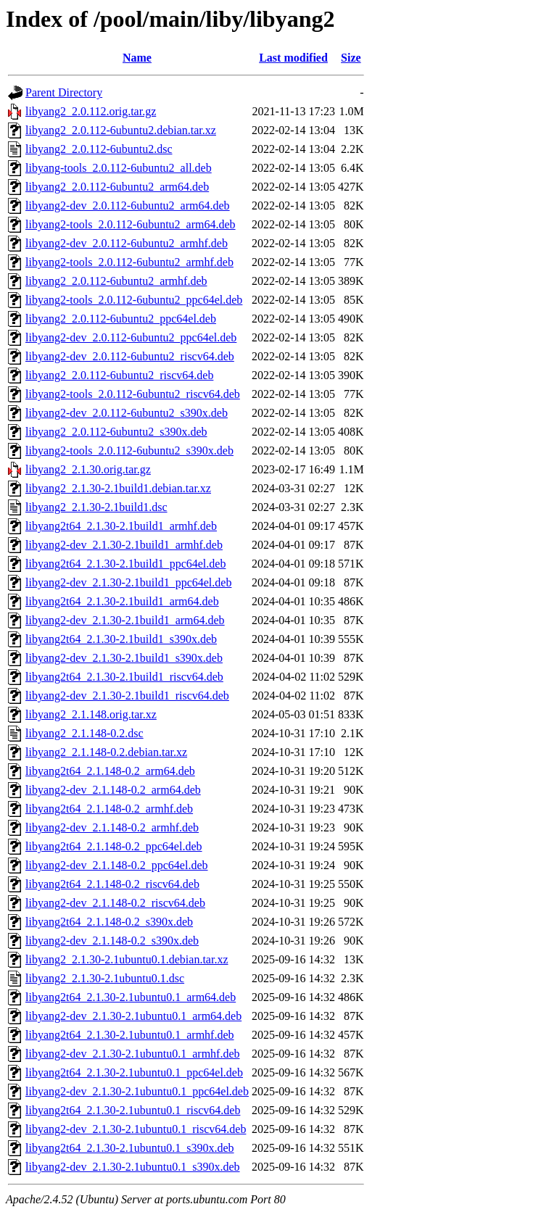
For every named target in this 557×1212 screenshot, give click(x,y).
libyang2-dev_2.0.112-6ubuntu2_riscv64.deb (129, 356)
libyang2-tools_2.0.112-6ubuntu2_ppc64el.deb (133, 300)
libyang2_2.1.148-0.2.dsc (84, 733)
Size (351, 57)
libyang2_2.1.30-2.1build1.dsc (96, 507)
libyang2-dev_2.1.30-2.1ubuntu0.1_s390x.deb (132, 1167)
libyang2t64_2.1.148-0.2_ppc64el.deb (113, 846)
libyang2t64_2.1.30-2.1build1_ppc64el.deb (125, 563)
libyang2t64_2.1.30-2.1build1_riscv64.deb (124, 677)
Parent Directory (63, 92)
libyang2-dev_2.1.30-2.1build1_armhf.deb (124, 545)
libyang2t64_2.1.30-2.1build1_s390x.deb (121, 639)
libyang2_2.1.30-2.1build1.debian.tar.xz (118, 488)
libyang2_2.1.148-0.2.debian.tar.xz (106, 752)
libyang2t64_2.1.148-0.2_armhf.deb (109, 808)
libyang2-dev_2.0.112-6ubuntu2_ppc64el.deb (130, 337)
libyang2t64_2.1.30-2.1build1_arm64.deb (122, 601)
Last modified (293, 57)
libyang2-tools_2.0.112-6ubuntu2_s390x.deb (129, 450)
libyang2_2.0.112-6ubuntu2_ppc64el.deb (120, 318)
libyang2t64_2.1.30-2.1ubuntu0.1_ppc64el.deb (134, 1072)
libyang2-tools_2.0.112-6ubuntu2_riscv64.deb (132, 394)
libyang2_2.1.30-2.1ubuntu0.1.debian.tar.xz (126, 959)
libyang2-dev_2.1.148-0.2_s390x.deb (112, 940)
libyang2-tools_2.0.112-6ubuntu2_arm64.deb (130, 224)
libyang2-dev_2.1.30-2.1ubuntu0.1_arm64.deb (133, 1016)
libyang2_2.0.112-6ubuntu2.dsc (99, 149)
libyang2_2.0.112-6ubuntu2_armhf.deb (116, 281)
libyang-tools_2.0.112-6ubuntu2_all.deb (118, 168)
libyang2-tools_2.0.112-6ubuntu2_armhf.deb (129, 262)
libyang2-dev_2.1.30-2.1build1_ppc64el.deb (128, 582)
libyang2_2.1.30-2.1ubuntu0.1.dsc (104, 978)
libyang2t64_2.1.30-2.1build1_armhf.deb (121, 526)
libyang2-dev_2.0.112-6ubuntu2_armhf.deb (126, 243)
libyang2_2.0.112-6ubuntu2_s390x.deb (116, 432)
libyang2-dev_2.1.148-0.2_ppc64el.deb (116, 865)
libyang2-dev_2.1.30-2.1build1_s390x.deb (124, 658)
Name (137, 57)
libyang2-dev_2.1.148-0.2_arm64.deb (113, 790)
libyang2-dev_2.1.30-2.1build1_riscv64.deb (127, 695)
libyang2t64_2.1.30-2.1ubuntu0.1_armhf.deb (129, 1035)
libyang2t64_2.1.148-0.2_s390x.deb (109, 922)
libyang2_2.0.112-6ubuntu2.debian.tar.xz (120, 130)
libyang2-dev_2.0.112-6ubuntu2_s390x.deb (126, 413)
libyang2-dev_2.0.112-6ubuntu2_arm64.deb (127, 205)
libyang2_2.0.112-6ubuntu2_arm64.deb (117, 186)
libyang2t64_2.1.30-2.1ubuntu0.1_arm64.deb (130, 997)
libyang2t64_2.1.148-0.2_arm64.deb (110, 771)
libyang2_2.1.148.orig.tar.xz (91, 714)
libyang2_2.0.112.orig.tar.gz (90, 111)
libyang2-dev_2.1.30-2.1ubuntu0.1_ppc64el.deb (137, 1091)
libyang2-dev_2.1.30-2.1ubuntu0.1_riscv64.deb (135, 1129)
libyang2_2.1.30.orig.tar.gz (88, 469)
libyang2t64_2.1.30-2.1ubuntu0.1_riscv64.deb (132, 1110)
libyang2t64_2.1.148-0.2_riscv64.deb (112, 884)
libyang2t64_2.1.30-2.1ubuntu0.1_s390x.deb (129, 1148)
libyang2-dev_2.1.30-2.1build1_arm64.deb (125, 620)
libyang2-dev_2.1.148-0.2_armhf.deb (112, 827)
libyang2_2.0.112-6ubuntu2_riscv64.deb (119, 375)
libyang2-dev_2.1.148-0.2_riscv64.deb (115, 903)
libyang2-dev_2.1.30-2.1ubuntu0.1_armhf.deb (132, 1053)
